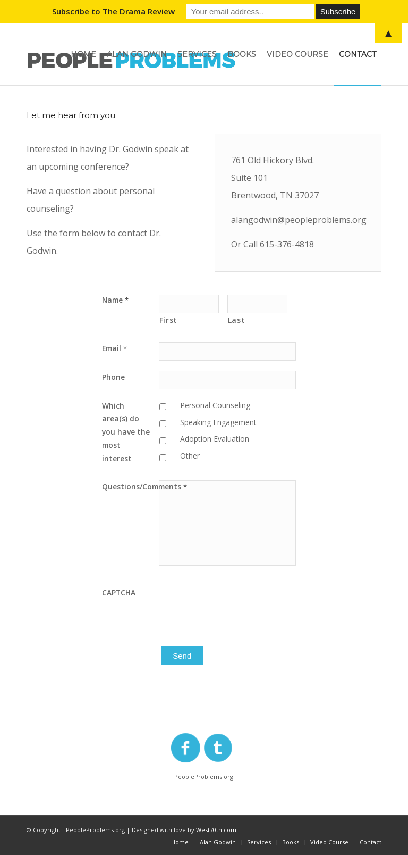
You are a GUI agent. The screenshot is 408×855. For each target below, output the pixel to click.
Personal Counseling (215, 405)
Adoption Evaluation (214, 439)
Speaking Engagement (218, 422)
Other (190, 456)
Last (236, 320)
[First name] (189, 304)
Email (114, 348)
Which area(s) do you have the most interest (126, 432)
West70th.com (216, 830)
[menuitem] (83, 54)
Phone (113, 377)
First (168, 320)
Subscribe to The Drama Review (113, 11)
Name (115, 300)
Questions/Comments (130, 487)
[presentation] (239, 607)
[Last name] (257, 304)
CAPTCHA (118, 592)
